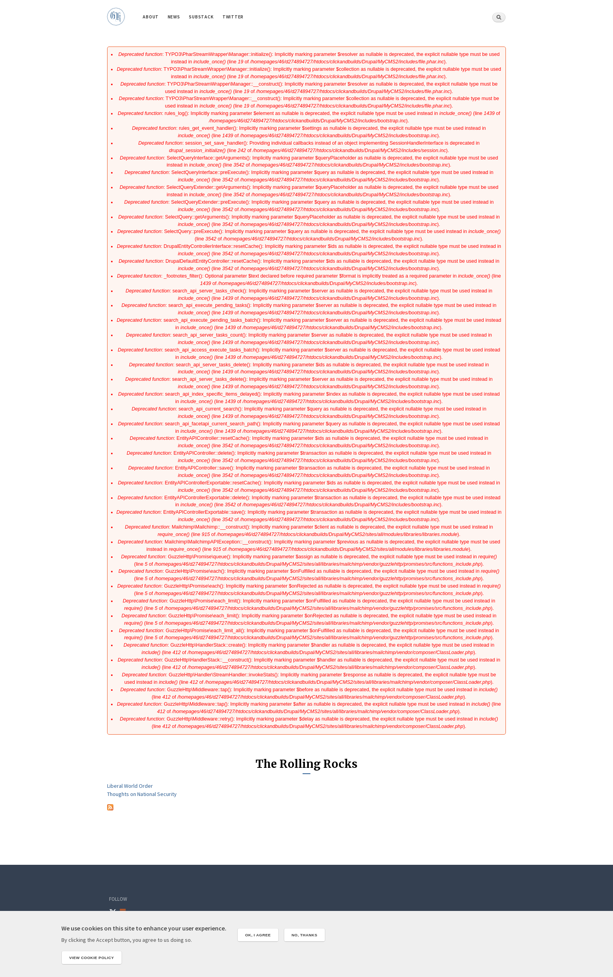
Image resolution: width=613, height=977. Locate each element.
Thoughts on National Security (142, 794)
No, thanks (304, 935)
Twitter (233, 17)
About (151, 17)
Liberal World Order (130, 785)
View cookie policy (91, 957)
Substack (201, 17)
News (174, 17)
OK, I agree (258, 935)
